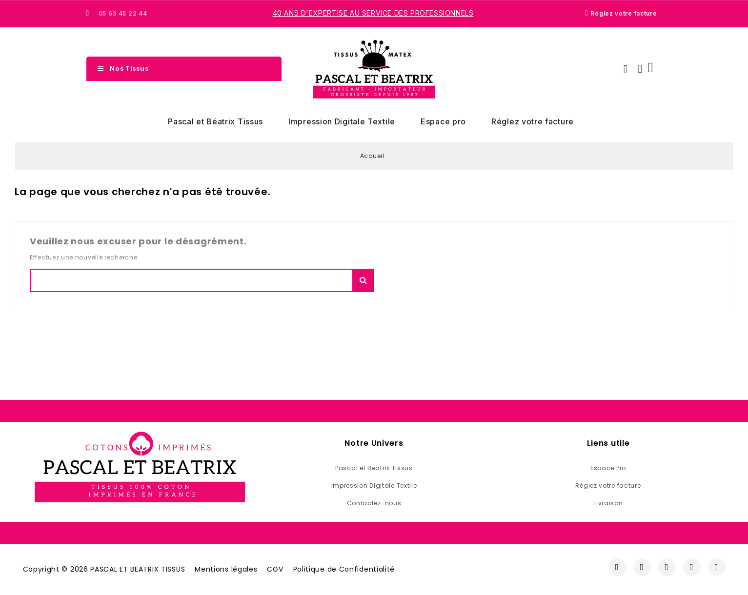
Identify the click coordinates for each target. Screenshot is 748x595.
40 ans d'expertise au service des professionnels (373, 13)
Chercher (363, 280)
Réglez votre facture (532, 121)
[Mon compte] (640, 69)
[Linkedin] (717, 567)
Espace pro (443, 121)
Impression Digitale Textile (341, 121)
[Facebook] (617, 567)
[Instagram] (642, 567)
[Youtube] (692, 567)
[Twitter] (667, 567)
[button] (625, 69)
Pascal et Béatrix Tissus (215, 121)
